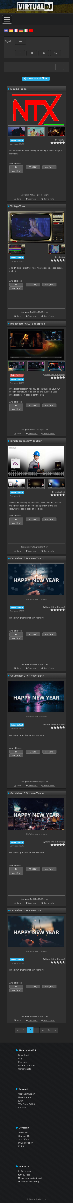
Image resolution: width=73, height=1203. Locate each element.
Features (22, 1062)
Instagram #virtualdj (30, 1178)
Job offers (23, 1139)
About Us (23, 1132)
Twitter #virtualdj (28, 1181)
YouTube (24, 1174)
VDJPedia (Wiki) (26, 1104)
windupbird (60, 492)
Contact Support (26, 1093)
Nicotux (61, 140)
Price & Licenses (26, 1065)
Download (23, 1055)
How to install (49, 199)
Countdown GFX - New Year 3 (27, 675)
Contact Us (24, 1136)
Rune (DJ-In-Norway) (55, 375)
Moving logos (18, 89)
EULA (21, 1146)
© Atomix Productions (36, 1199)
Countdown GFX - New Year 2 (27, 558)
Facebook (24, 1171)
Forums (22, 1107)
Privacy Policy (25, 1142)
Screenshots (24, 1069)
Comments (33, 199)
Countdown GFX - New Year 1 (27, 910)
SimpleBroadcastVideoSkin (26, 441)
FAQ (20, 1100)
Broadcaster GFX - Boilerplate (27, 323)
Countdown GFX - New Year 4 (27, 793)
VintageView (17, 206)
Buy (20, 1058)
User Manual (25, 1097)
